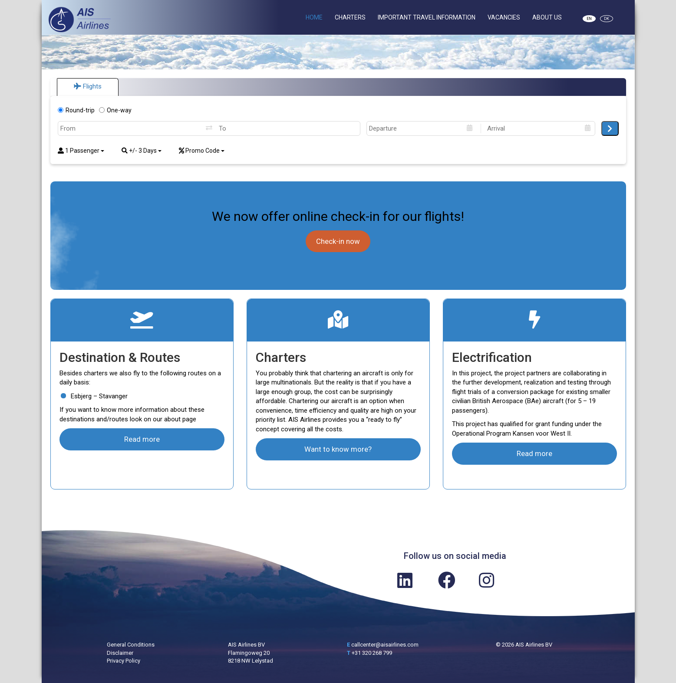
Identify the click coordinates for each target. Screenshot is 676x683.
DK (606, 18)
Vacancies (504, 17)
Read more (142, 439)
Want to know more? (338, 449)
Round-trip (76, 110)
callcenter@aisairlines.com (385, 644)
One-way (115, 110)
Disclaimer (120, 653)
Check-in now (338, 241)
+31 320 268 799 (372, 653)
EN (589, 18)
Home (314, 17)
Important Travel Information (426, 17)
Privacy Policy (123, 660)
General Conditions (131, 644)
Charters (350, 17)
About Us (547, 17)
